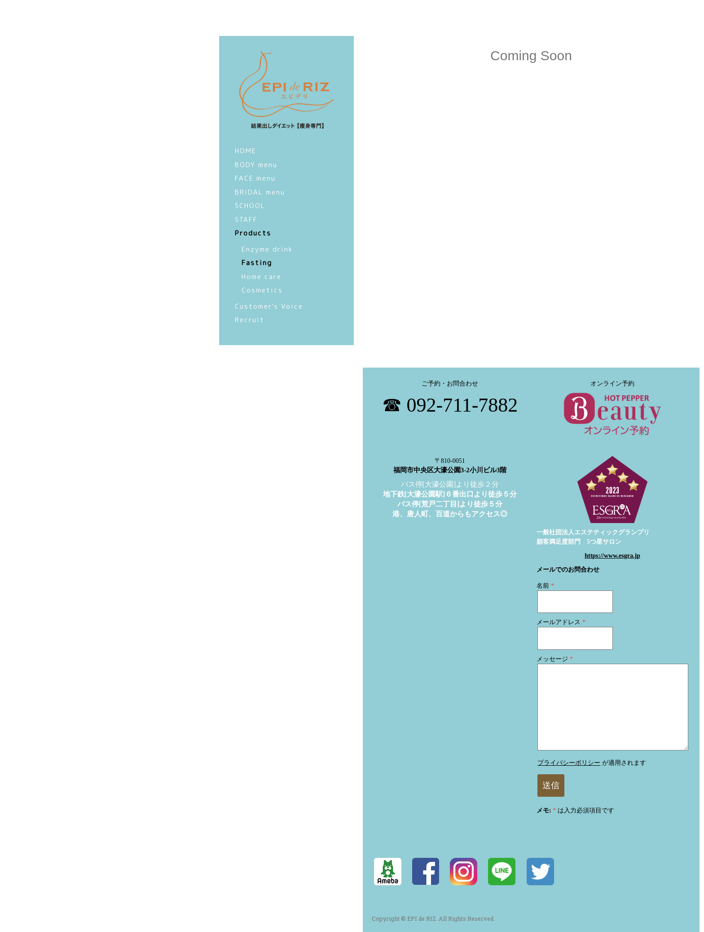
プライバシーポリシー (568, 762)
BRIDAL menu (260, 192)
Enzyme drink (267, 249)
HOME (245, 150)
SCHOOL (250, 205)
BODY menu (256, 164)
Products (253, 233)
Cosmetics (262, 290)
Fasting (257, 262)
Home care (262, 276)
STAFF (246, 219)
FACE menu (255, 178)
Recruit (249, 319)
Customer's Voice (269, 306)
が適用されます (591, 762)
